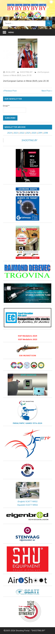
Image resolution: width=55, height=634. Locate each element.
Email (6, 106)
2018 (46, 133)
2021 (28, 133)
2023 (16, 133)
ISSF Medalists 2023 (27, 339)
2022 (22, 133)
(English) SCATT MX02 (28, 501)
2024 (9, 133)
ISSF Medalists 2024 (27, 336)
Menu (11, 32)
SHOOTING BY (26, 72)
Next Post (46, 90)
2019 (40, 133)
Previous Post (10, 90)
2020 (34, 133)
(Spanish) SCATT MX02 (27, 505)
